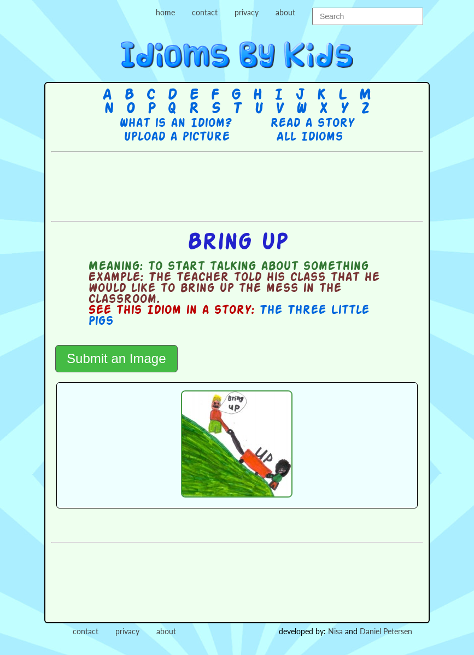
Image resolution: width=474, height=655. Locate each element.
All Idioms (309, 137)
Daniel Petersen (386, 631)
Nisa (335, 631)
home (165, 12)
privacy (247, 12)
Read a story (312, 123)
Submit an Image (116, 358)
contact (205, 12)
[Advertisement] (250, 185)
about (285, 12)
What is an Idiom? (175, 123)
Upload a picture (177, 137)
